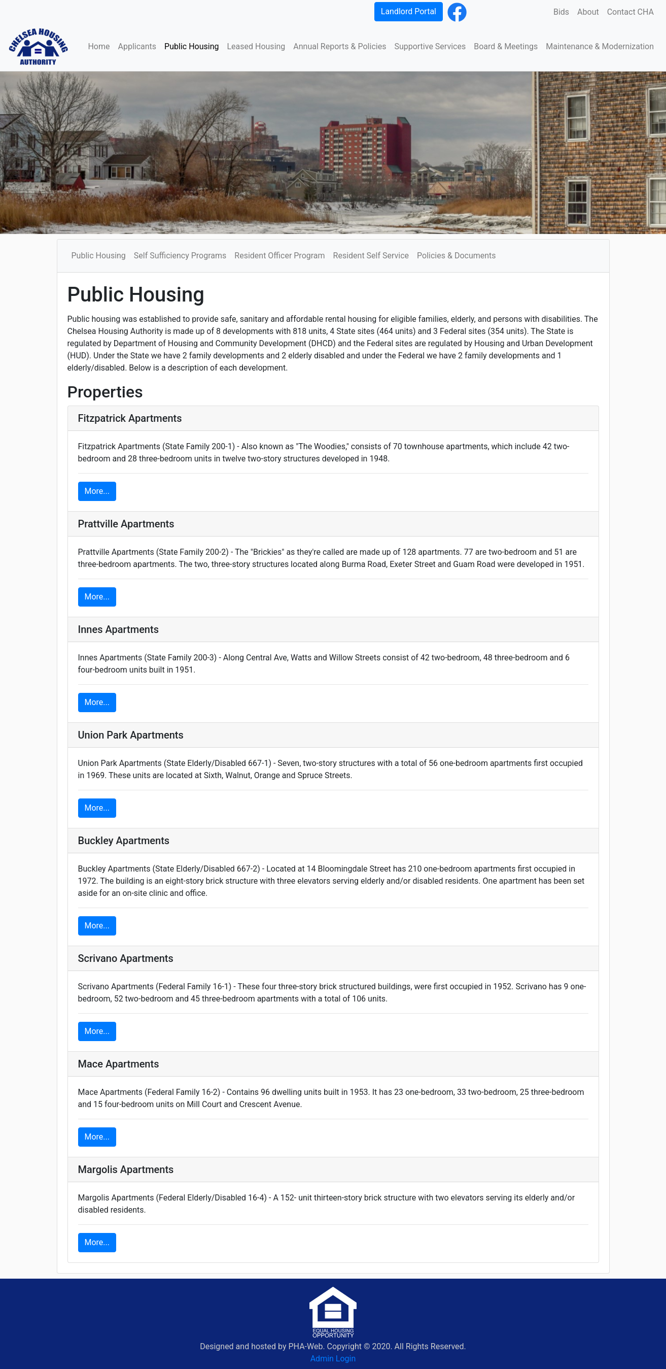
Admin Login (333, 1358)
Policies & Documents (456, 255)
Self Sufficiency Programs (180, 255)
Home (99, 46)
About (588, 12)
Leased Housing (256, 46)
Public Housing (191, 46)
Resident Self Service (371, 255)
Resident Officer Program (279, 255)
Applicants (137, 46)
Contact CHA (630, 12)
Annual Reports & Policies (339, 46)
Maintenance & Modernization (600, 46)
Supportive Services (430, 46)
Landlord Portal (408, 11)
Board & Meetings (506, 46)
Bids (561, 12)
